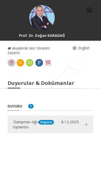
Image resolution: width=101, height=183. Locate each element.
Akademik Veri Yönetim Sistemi (29, 50)
